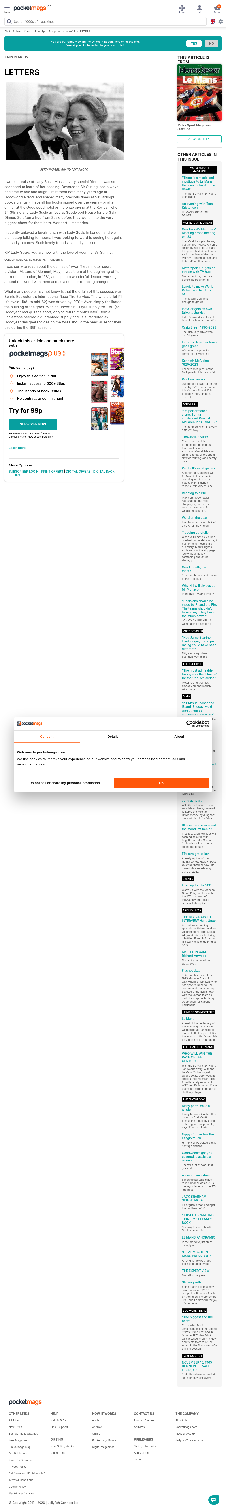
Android (97, 1427)
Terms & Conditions (21, 1480)
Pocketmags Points (104, 1440)
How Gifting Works (62, 1446)
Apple (96, 1420)
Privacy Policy (17, 1466)
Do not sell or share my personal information (64, 783)
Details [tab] (113, 736)
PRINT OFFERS (52, 471)
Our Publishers (18, 1453)
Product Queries (144, 1420)
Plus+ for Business (20, 1460)
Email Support (59, 1427)
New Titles (15, 1427)
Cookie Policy (17, 1486)
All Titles (14, 1420)
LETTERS (84, 31)
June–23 (69, 31)
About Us (181, 1420)
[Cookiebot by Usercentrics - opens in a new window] (189, 723)
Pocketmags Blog (20, 1447)
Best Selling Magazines (23, 1433)
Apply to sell (141, 1452)
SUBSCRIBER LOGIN (23, 471)
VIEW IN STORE (199, 139)
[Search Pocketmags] (9, 22)
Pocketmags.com (186, 1427)
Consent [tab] (47, 736)
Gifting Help (58, 1452)
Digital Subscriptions (17, 31)
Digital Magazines (103, 1447)
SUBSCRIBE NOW (33, 424)
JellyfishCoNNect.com (189, 1440)
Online (96, 1433)
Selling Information (145, 1446)
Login (137, 1459)
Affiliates (139, 1427)
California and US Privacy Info (27, 1473)
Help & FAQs (58, 1420)
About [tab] (179, 736)
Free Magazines (19, 1440)
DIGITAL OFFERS (78, 471)
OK (161, 783)
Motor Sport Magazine (47, 31)
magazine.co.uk (185, 1433)
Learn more (17, 447)
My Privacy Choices (21, 1493)
